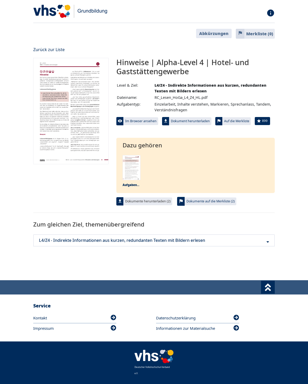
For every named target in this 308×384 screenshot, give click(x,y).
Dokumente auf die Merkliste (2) (210, 201)
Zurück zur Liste (49, 49)
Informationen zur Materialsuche (197, 328)
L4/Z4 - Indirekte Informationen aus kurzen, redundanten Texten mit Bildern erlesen (154, 240)
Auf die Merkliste (236, 121)
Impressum (74, 328)
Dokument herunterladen (190, 121)
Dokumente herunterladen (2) (148, 201)
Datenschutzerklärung (197, 318)
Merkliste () (259, 34)
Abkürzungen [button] (214, 33)
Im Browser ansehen (141, 121)
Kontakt (74, 318)
